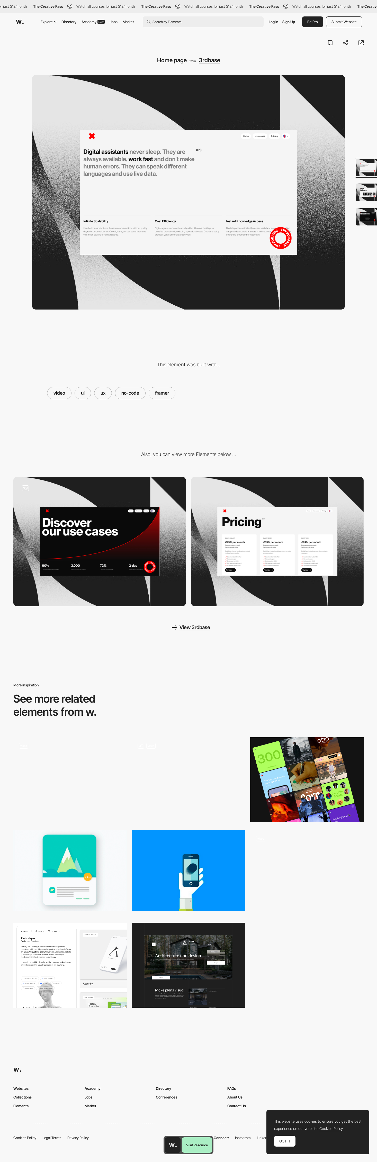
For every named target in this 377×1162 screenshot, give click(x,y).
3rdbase (209, 60)
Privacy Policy (78, 1138)
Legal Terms (51, 1138)
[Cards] (307, 779)
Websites (21, 1088)
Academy (93, 22)
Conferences (166, 1097)
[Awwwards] (20, 22)
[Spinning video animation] (307, 872)
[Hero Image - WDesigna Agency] (188, 779)
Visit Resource (197, 1145)
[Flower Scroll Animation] (70, 779)
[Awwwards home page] (173, 1145)
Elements (21, 1106)
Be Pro (312, 22)
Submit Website (344, 22)
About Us (235, 1097)
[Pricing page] (277, 541)
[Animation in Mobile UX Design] (188, 870)
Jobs (114, 22)
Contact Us (236, 1106)
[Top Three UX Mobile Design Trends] (70, 870)
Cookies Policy (24, 1138)
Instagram (243, 1138)
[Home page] (188, 965)
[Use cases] (99, 541)
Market (128, 22)
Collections (22, 1097)
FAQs (231, 1088)
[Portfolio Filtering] (70, 965)
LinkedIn (263, 1138)
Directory (68, 22)
